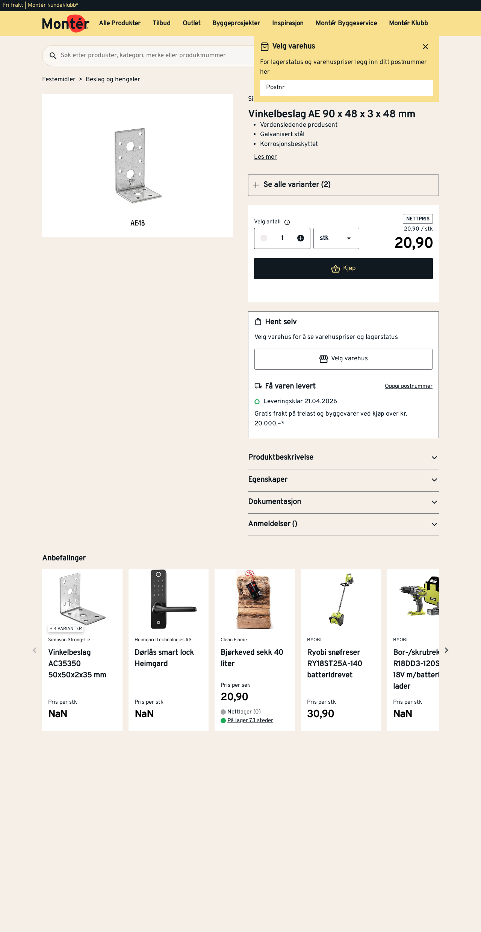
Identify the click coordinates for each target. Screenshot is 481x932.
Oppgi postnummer (409, 386)
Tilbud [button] (162, 24)
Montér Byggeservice (346, 24)
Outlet (191, 24)
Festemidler (59, 80)
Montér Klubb (408, 24)
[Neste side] (34, 650)
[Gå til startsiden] (66, 23)
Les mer (265, 157)
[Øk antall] (300, 239)
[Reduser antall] (263, 239)
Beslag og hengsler (113, 80)
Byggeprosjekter (236, 24)
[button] (343, 185)
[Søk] (49, 56)
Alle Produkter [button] (120, 24)
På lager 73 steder (250, 720)
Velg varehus (343, 359)
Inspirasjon (288, 24)
